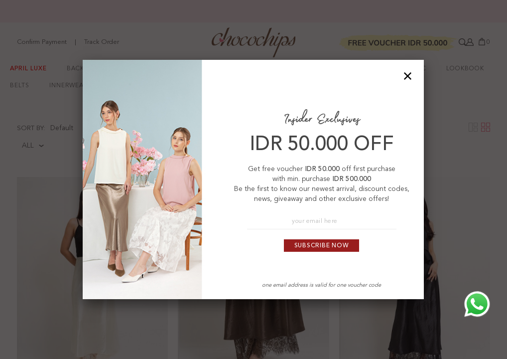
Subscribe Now (321, 246)
